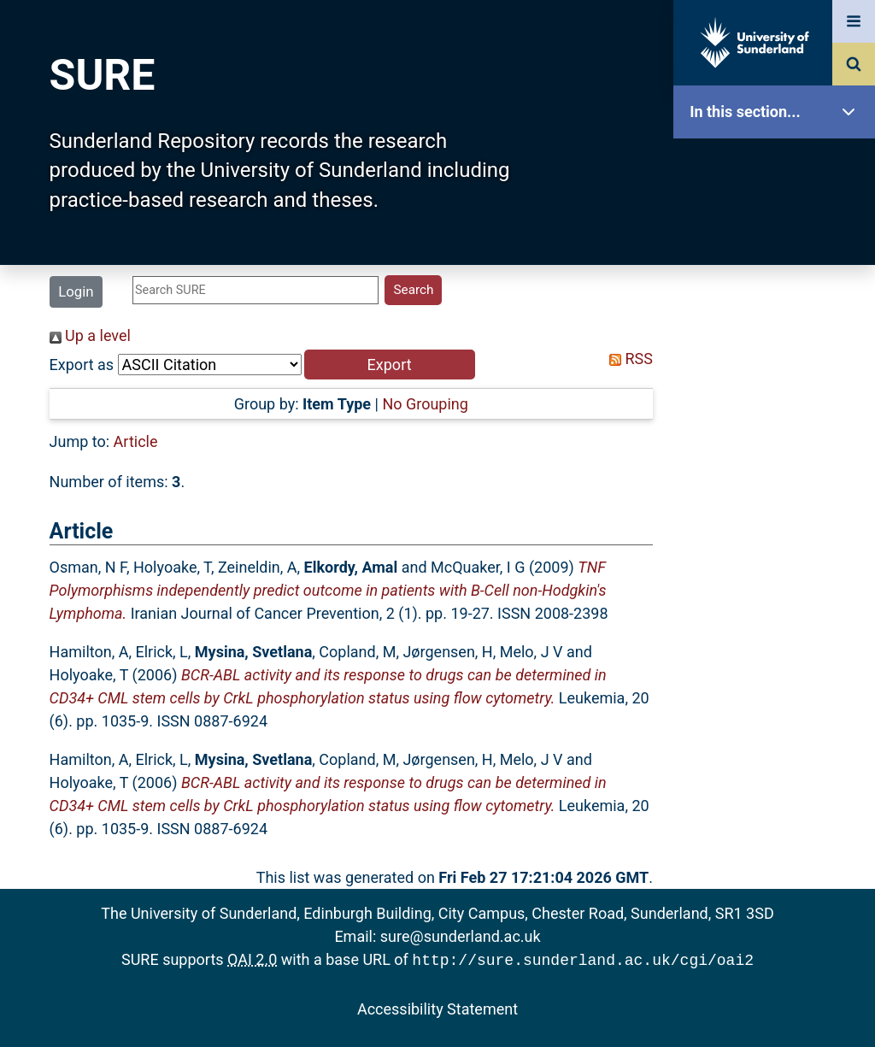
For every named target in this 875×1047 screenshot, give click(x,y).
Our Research (778, 220)
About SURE (778, 274)
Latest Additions (778, 436)
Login (75, 291)
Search (778, 382)
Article (136, 441)
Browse (778, 328)
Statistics (778, 491)
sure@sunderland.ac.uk (460, 936)
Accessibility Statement (437, 1007)
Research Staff (778, 545)
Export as (82, 365)
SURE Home (778, 166)
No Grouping (424, 404)
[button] (389, 364)
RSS (627, 359)
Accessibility (778, 653)
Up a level (90, 335)
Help (778, 599)
